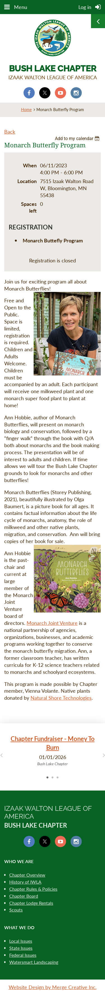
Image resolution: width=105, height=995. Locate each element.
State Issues (20, 948)
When (30, 165)
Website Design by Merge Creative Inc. (53, 987)
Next (103, 754)
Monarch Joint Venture (52, 623)
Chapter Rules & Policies (33, 889)
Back (9, 132)
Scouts (16, 909)
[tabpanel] (52, 751)
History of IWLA (25, 881)
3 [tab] (58, 777)
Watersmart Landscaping (33, 962)
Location (27, 181)
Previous (1, 754)
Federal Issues (22, 955)
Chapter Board (23, 896)
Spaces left (29, 207)
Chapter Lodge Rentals (31, 903)
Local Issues (20, 941)
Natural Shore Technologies (61, 698)
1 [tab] (48, 777)
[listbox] (78, 138)
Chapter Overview (27, 874)
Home (26, 109)
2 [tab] (53, 777)
